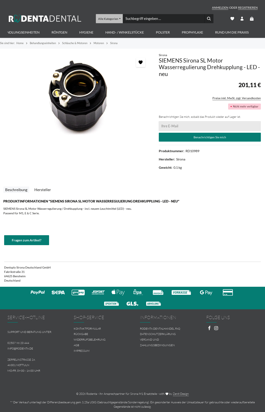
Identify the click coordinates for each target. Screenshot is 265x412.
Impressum (81, 350)
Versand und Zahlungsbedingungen (157, 342)
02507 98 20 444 (18, 343)
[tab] (16, 190)
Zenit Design (181, 393)
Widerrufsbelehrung (90, 339)
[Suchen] (208, 18)
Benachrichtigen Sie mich (210, 137)
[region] (77, 97)
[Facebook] (209, 329)
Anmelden (220, 7)
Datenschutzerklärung (158, 334)
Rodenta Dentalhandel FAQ (160, 328)
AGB (76, 345)
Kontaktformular (87, 328)
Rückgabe (81, 334)
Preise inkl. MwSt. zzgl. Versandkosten (236, 98)
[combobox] (163, 18)
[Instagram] (216, 329)
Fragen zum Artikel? (26, 240)
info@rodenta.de (20, 348)
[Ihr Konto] (242, 18)
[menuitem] (99, 328)
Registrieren (248, 7)
